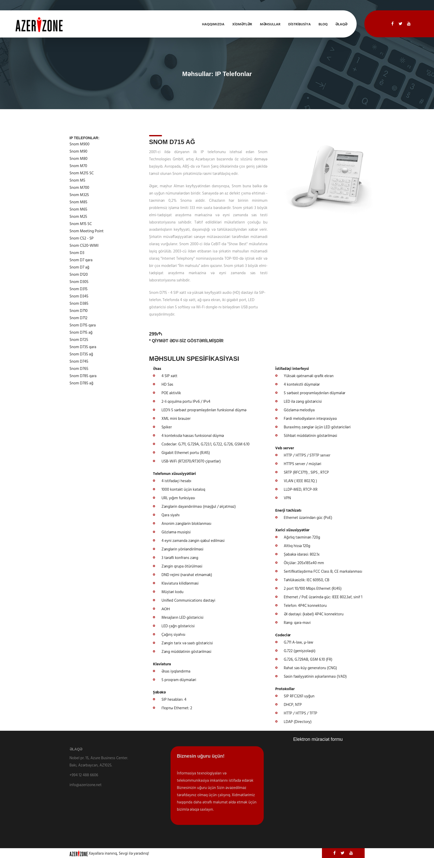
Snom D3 (77, 253)
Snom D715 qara (83, 325)
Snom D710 (79, 311)
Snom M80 (78, 159)
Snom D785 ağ (81, 383)
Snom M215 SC (82, 173)
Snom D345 (79, 296)
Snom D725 (79, 340)
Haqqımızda (213, 24)
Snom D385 (79, 304)
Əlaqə (341, 24)
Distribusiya (299, 24)
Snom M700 (79, 188)
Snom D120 (79, 275)
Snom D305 (79, 282)
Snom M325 (79, 195)
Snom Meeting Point (87, 231)
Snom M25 (78, 217)
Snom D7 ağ (79, 267)
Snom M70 (78, 166)
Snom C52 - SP (82, 238)
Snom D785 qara (83, 376)
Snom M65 (78, 209)
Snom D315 (79, 289)
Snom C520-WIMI (84, 246)
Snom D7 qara (81, 260)
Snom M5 (77, 180)
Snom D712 (78, 318)
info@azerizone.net (86, 785)
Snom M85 (78, 202)
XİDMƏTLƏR (242, 24)
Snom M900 (80, 144)
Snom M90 (78, 151)
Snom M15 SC (81, 224)
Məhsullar (270, 24)
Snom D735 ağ (81, 354)
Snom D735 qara (83, 347)
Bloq (323, 24)
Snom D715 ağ (81, 333)
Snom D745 (79, 362)
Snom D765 (79, 369)
